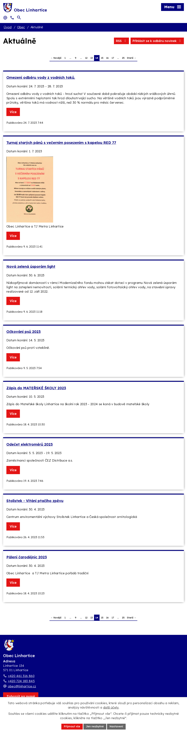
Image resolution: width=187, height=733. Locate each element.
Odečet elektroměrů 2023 (29, 444)
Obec (21, 27)
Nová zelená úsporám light (30, 266)
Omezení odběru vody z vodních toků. (40, 77)
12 (86, 57)
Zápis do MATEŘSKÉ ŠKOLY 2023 (36, 388)
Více (13, 112)
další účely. (111, 707)
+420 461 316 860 (21, 676)
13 (91, 57)
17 (113, 57)
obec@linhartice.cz (22, 686)
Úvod (8, 27)
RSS (121, 41)
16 (107, 57)
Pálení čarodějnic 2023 (26, 557)
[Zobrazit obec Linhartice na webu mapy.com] (20, 696)
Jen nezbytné (95, 726)
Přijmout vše (72, 726)
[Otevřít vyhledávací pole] (19, 17)
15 (102, 57)
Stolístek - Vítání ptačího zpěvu (34, 500)
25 (123, 57)
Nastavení (116, 726)
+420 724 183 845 (21, 681)
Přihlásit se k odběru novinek (157, 41)
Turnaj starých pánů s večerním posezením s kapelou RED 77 (61, 142)
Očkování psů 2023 (23, 331)
